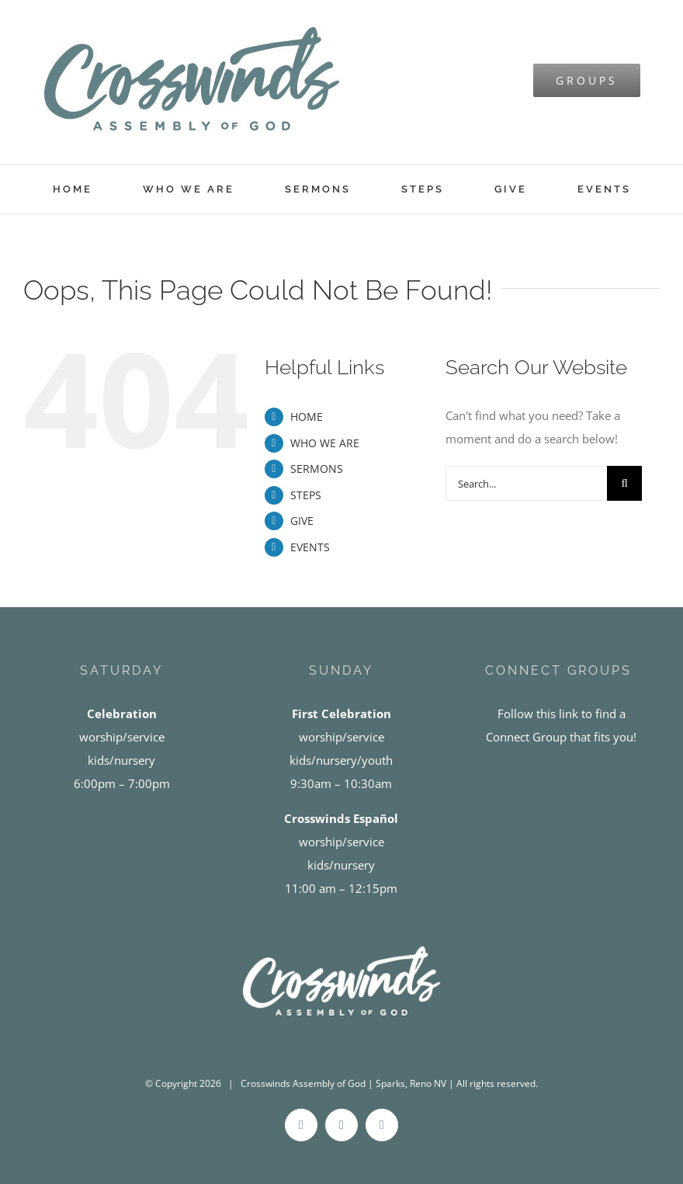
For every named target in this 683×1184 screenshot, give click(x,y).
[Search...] (526, 483)
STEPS (305, 495)
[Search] (624, 483)
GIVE (302, 520)
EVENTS (310, 547)
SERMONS (316, 468)
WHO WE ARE (324, 443)
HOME (306, 416)
